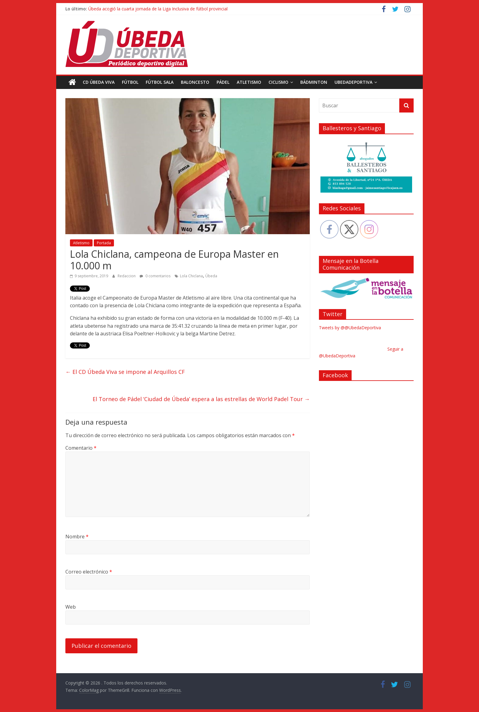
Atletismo (249, 82)
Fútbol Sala (160, 82)
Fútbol (130, 82)
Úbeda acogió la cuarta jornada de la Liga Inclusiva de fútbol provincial (158, 9)
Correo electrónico (88, 571)
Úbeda (211, 275)
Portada (104, 242)
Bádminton (313, 82)
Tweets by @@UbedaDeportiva (350, 327)
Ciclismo (278, 82)
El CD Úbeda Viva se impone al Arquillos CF (125, 371)
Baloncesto (195, 82)
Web (70, 606)
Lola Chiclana (191, 275)
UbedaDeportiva (353, 82)
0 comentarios (155, 275)
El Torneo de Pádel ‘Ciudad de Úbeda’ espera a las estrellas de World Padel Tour (201, 399)
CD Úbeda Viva (99, 82)
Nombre (77, 536)
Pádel (223, 82)
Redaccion (127, 275)
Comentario (81, 447)
